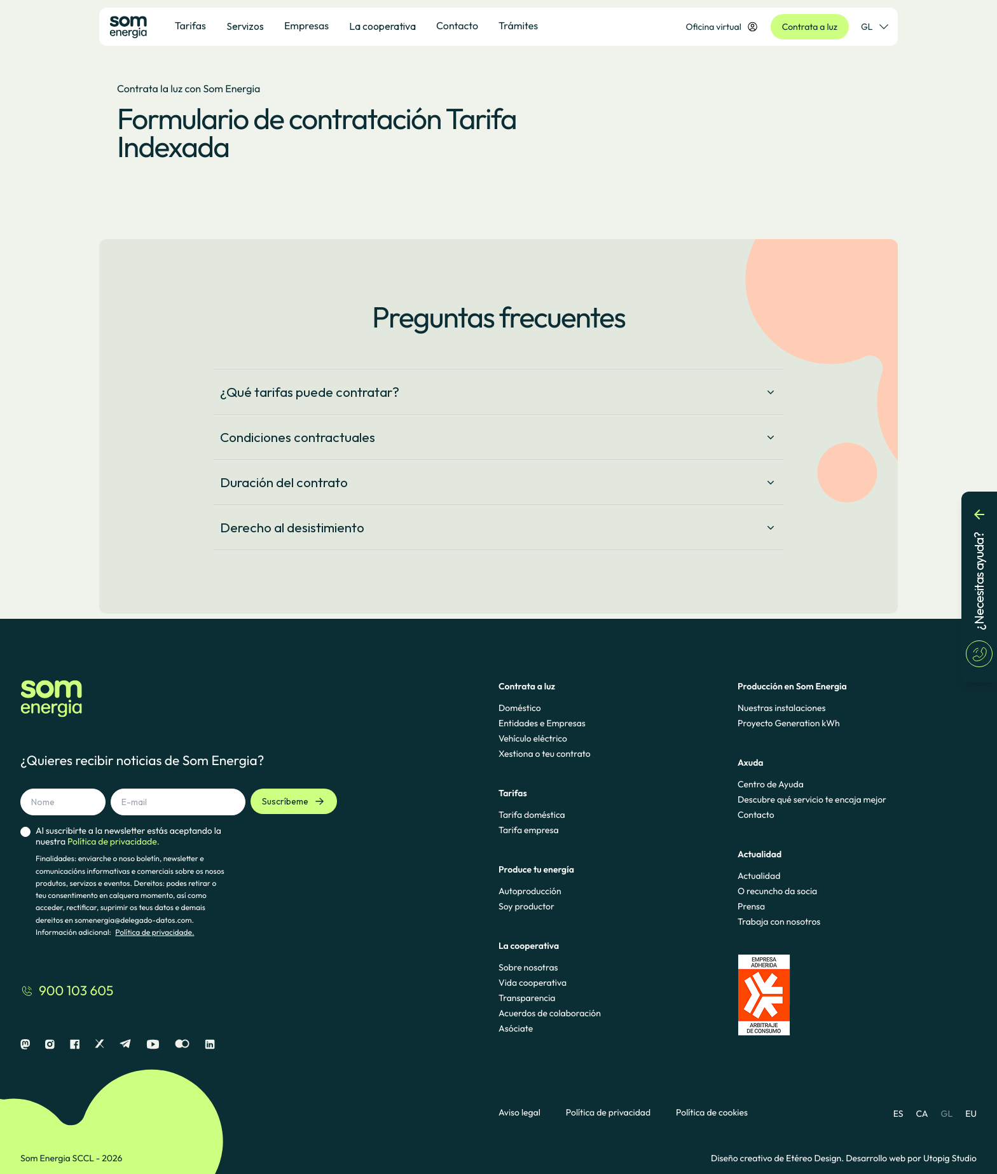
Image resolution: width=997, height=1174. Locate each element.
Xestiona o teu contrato (544, 753)
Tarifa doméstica (531, 814)
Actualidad (759, 875)
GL (947, 1113)
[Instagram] (50, 1044)
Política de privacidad (608, 1112)
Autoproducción (529, 891)
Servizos (245, 26)
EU (971, 1113)
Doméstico (519, 708)
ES (898, 1113)
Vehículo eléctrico (532, 738)
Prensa (751, 906)
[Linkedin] (210, 1044)
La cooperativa (382, 26)
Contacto (756, 814)
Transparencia (526, 998)
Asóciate (515, 1028)
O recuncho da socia (777, 891)
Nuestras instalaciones (781, 708)
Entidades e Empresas (542, 723)
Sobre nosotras (528, 967)
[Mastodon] (25, 1044)
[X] (99, 1044)
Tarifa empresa (528, 830)
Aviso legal (519, 1112)
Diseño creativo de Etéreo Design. (778, 1158)
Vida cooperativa (532, 982)
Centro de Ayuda (771, 784)
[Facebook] (74, 1044)
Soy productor (526, 906)
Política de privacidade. (154, 932)
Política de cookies (712, 1112)
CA (922, 1113)
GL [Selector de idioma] (874, 26)
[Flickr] (182, 1044)
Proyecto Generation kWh (789, 723)
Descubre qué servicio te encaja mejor (812, 799)
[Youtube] (153, 1044)
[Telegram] (125, 1044)
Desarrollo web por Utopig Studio (911, 1158)
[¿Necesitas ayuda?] (979, 587)
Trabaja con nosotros (779, 921)
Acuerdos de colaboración (549, 1013)
